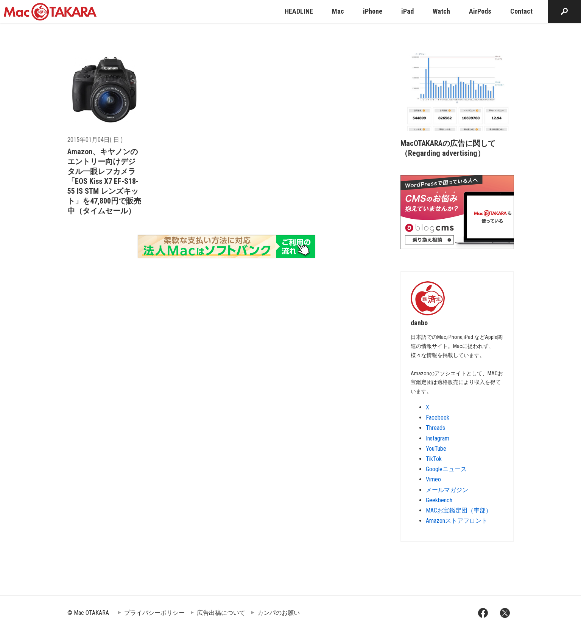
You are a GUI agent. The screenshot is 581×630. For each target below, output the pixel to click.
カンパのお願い (278, 612)
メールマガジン (447, 490)
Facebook (437, 417)
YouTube (436, 448)
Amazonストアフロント (457, 520)
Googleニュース (446, 469)
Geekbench (439, 500)
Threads (435, 427)
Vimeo (433, 479)
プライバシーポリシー (154, 612)
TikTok (434, 458)
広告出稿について (221, 612)
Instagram (437, 438)
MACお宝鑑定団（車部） (459, 510)
